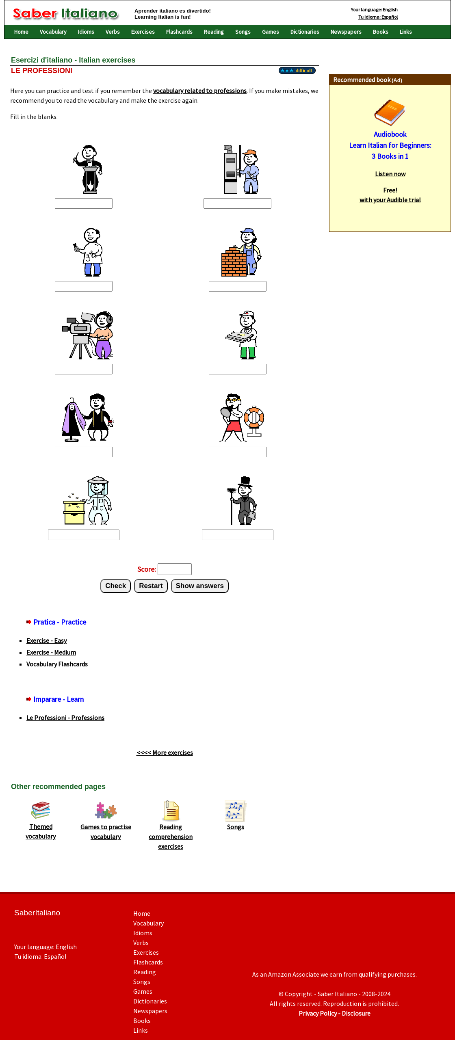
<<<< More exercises (164, 752)
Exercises (143, 31)
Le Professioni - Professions (65, 718)
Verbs (113, 31)
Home (21, 31)
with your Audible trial (390, 200)
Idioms (86, 31)
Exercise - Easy (46, 640)
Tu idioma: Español (378, 17)
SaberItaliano (37, 912)
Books (380, 31)
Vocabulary (53, 31)
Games (270, 31)
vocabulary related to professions (200, 90)
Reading (214, 31)
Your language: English (374, 9)
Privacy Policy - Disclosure (334, 1013)
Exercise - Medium (51, 652)
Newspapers (346, 31)
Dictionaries (304, 31)
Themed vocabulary (41, 827)
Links (406, 31)
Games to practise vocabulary (105, 828)
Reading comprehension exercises (171, 832)
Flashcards (179, 31)
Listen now (390, 174)
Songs (243, 31)
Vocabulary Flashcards (57, 664)
